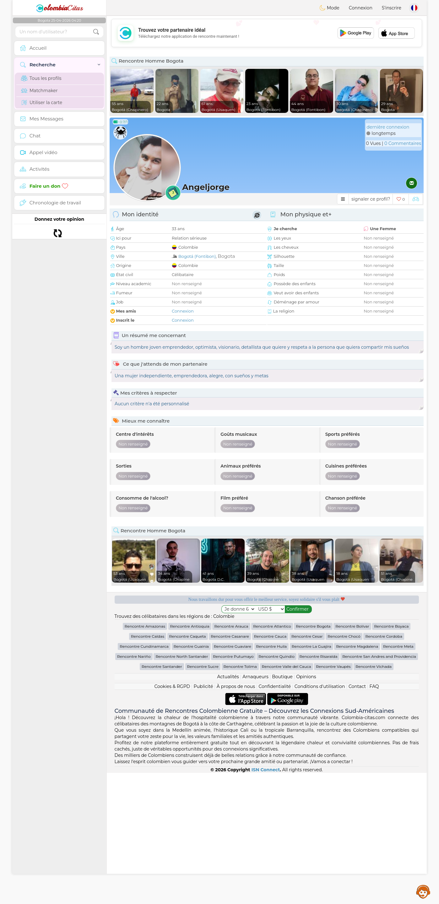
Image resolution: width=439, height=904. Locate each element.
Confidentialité (275, 817)
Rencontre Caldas (147, 767)
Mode (329, 8)
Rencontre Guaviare (232, 777)
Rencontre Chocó (344, 767)
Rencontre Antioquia (189, 757)
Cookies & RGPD (172, 817)
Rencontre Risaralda (319, 787)
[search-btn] (96, 31)
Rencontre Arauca (231, 757)
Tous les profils (41, 78)
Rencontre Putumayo (233, 787)
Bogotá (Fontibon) (197, 256)
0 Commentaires (402, 143)
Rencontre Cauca (270, 767)
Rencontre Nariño (134, 787)
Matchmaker (39, 90)
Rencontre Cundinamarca (144, 777)
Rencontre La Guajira (311, 777)
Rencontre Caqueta (187, 767)
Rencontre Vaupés (333, 797)
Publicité (203, 817)
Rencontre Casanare (230, 767)
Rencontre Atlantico (272, 757)
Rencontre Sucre (203, 797)
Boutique (282, 808)
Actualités (228, 808)
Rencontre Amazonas (145, 757)
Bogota (226, 256)
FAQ (374, 817)
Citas (59, 8)
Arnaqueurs (255, 808)
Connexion (360, 8)
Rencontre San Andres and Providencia (379, 787)
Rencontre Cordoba (383, 767)
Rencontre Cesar (306, 767)
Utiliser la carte (41, 102)
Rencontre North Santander (181, 787)
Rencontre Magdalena (357, 777)
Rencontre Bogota (313, 757)
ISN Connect (266, 901)
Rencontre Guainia (191, 777)
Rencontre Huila (271, 777)
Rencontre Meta (398, 777)
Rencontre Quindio (276, 787)
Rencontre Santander (162, 797)
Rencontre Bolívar (352, 757)
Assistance (423, 891)
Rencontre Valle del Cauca (286, 797)
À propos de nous (236, 817)
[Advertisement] (266, 33)
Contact (357, 817)
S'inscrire (391, 8)
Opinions (306, 808)
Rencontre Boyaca (391, 757)
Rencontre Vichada (373, 797)
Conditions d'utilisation (320, 817)
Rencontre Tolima (240, 797)
